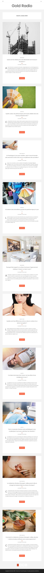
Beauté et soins (22, 319)
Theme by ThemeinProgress (21, 570)
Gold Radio (22, 5)
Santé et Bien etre (22, 153)
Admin (25, 64)
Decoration (22, 111)
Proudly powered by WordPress (33, 570)
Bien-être (22, 373)
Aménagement (22, 57)
